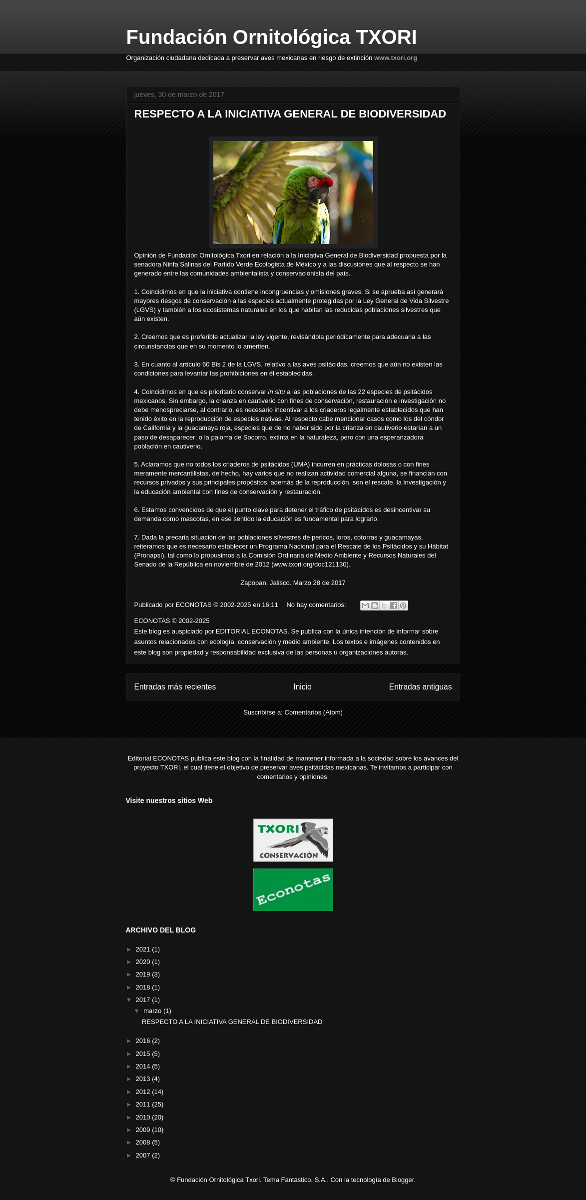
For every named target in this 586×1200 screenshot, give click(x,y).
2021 (144, 949)
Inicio (302, 686)
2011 (144, 1104)
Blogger (403, 1180)
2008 (144, 1142)
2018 (144, 987)
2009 (144, 1130)
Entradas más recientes (175, 686)
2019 (144, 974)
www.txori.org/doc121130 (309, 564)
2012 (144, 1092)
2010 (144, 1117)
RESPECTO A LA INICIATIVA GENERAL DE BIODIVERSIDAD (290, 114)
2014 (144, 1066)
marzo (153, 1010)
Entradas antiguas (420, 686)
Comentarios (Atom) (314, 712)
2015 (144, 1054)
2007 (144, 1155)
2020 (144, 962)
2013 (144, 1078)
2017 (144, 1000)
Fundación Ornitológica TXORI (271, 37)
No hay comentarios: (317, 604)
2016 (144, 1040)
